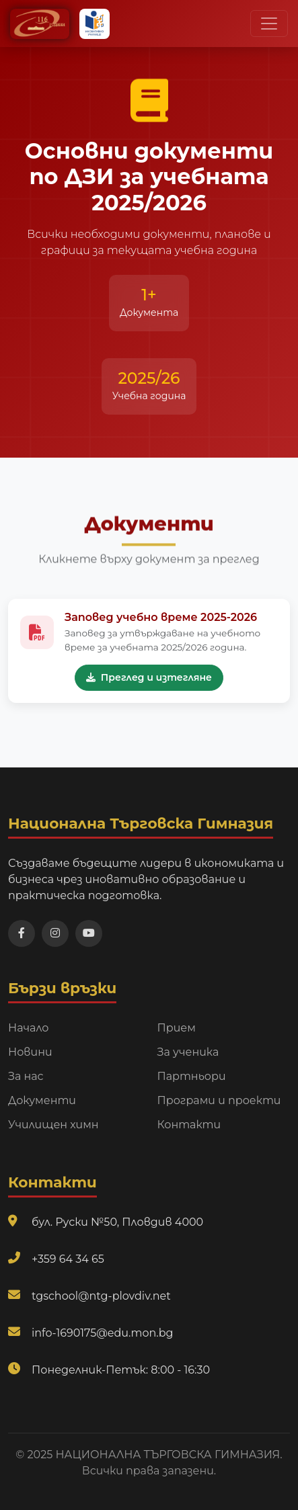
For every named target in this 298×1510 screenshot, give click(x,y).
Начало (28, 1027)
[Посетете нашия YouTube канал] (88, 933)
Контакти (189, 1124)
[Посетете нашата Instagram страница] (55, 933)
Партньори (191, 1076)
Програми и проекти (219, 1100)
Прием (176, 1027)
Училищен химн (53, 1124)
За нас (26, 1076)
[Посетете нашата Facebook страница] (21, 933)
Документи (42, 1100)
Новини (30, 1052)
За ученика (188, 1052)
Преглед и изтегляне (149, 679)
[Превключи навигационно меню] (269, 23)
